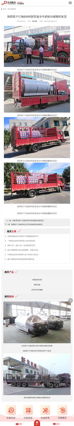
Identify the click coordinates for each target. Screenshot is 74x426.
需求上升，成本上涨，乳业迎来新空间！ (21, 245)
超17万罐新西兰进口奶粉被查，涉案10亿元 (22, 250)
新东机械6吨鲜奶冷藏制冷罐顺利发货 (37, 397)
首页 (4, 9)
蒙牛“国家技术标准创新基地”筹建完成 (20, 259)
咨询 (55, 424)
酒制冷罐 (37, 285)
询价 (18, 424)
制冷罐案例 (12, 9)
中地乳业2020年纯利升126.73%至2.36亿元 (22, 254)
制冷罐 (34, 21)
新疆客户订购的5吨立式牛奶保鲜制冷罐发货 (26, 224)
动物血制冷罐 (37, 280)
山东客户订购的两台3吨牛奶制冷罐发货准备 (37, 346)
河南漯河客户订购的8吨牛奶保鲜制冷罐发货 (28, 220)
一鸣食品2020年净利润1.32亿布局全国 (21, 241)
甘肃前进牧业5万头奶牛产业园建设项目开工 (23, 236)
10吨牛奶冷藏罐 (37, 290)
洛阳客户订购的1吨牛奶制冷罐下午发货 (37, 351)
